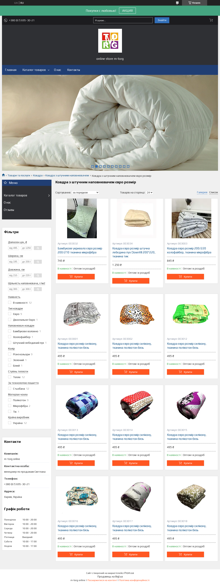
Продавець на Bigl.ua (110, 576)
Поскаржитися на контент (102, 580)
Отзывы (9, 209)
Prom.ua (129, 572)
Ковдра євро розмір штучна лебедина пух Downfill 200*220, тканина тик (133, 252)
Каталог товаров (34, 69)
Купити (78, 276)
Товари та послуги (19, 175)
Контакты (73, 69)
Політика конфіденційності (134, 580)
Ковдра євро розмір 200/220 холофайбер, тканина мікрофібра (189, 250)
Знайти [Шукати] (162, 20)
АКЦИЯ (127, 11)
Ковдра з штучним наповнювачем (67, 175)
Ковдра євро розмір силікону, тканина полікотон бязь (77, 345)
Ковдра (38, 175)
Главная (10, 69)
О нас (57, 69)
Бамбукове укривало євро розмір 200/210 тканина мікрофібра (80, 250)
